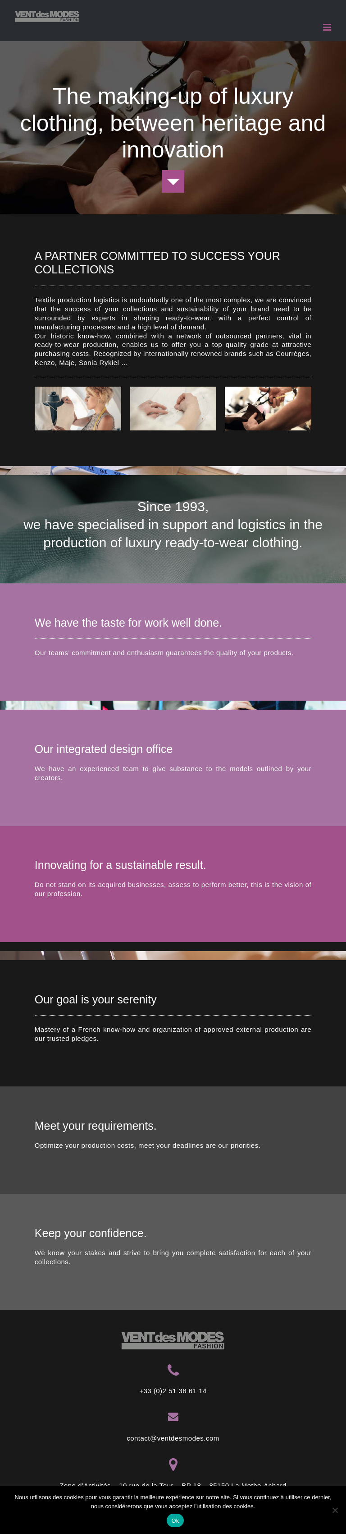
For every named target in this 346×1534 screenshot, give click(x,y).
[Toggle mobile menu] (327, 27)
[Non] (334, 1510)
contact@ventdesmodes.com (173, 1438)
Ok (175, 1520)
